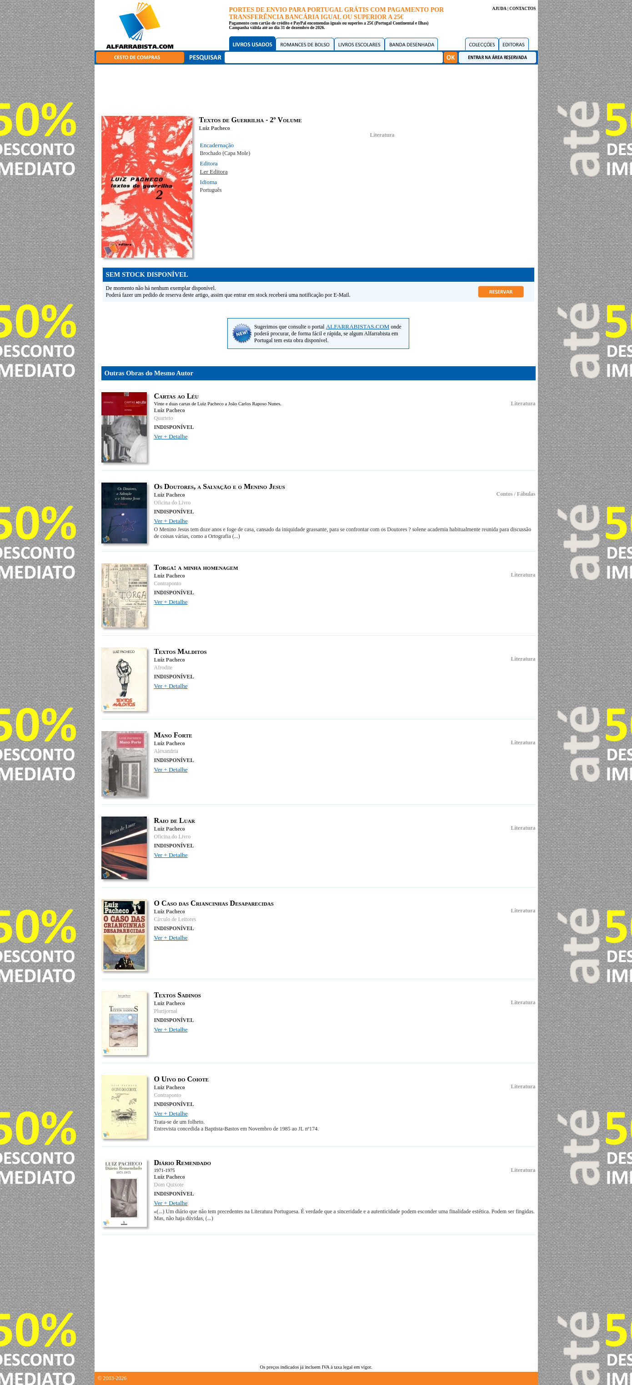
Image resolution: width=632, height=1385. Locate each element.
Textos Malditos (180, 651)
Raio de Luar (174, 820)
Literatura (382, 135)
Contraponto (167, 583)
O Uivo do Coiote (181, 1079)
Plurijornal (165, 1011)
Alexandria (166, 751)
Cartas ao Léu (176, 396)
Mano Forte (173, 735)
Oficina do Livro (172, 502)
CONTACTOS (522, 8)
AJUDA (499, 8)
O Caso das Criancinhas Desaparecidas (214, 903)
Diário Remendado (182, 1162)
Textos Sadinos (177, 995)
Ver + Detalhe (171, 436)
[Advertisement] (318, 88)
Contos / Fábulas (515, 494)
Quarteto (163, 418)
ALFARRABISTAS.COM (358, 326)
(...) (236, 536)
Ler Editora (214, 171)
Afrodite (163, 667)
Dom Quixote (169, 1184)
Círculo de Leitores (175, 919)
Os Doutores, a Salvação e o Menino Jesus (219, 486)
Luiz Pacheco (214, 128)
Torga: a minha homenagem (196, 567)
